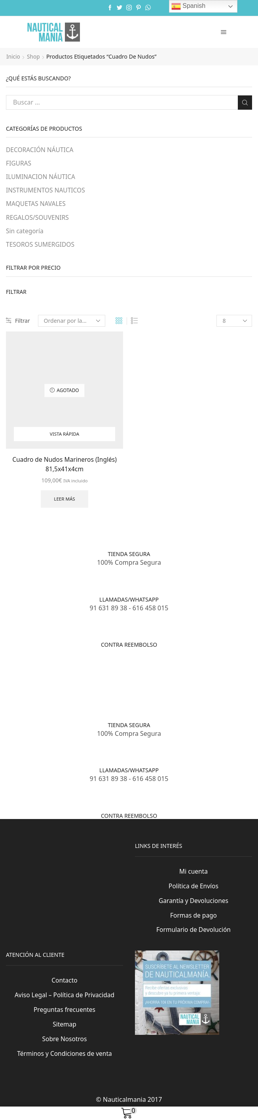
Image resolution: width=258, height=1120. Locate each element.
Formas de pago (193, 921)
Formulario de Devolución (193, 936)
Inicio (13, 56)
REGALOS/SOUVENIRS (38, 218)
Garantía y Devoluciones (194, 906)
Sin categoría (25, 232)
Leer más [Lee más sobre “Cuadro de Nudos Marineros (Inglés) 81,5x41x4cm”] (65, 502)
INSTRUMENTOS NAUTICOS (46, 191)
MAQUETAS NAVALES (36, 204)
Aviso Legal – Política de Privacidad (64, 1002)
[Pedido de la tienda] (72, 323)
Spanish (188, 6)
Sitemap (64, 1031)
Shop (33, 56)
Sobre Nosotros (64, 1046)
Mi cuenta (193, 876)
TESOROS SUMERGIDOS (41, 246)
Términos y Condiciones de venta (64, 1061)
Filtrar (18, 322)
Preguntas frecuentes (64, 1017)
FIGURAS (19, 163)
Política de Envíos (193, 892)
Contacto (64, 987)
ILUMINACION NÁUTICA (41, 177)
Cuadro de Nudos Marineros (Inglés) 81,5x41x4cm (64, 466)
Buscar (245, 102)
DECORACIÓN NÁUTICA (40, 149)
